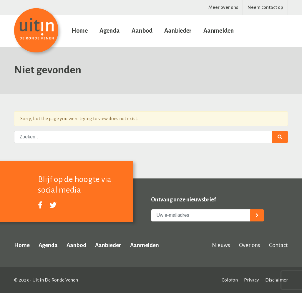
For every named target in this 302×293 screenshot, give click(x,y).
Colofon (230, 280)
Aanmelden (218, 30)
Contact (278, 245)
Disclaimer (276, 280)
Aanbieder (178, 30)
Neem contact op (265, 7)
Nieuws (221, 245)
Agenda (109, 30)
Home (80, 30)
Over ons (249, 245)
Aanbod (142, 30)
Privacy (251, 280)
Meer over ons (223, 7)
